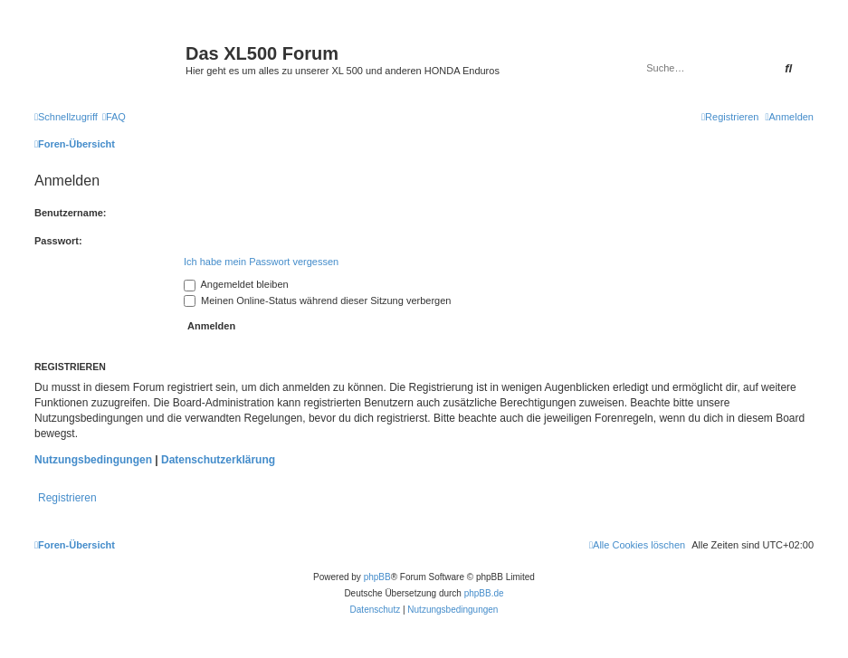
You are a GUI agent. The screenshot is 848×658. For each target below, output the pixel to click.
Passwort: (58, 240)
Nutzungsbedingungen (93, 459)
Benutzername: (70, 212)
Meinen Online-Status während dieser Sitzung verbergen (317, 300)
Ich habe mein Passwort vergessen (261, 261)
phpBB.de (484, 593)
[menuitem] (114, 117)
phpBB (377, 577)
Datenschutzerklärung (218, 459)
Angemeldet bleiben (236, 284)
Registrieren (67, 497)
